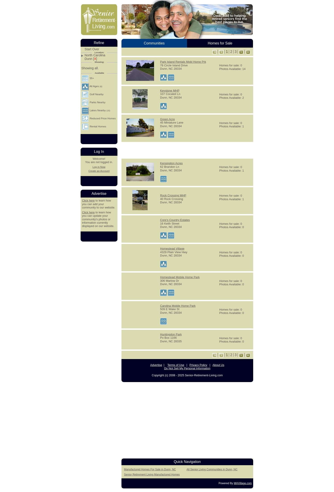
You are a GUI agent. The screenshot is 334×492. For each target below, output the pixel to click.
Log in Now (98, 167)
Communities (154, 43)
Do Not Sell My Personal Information (187, 368)
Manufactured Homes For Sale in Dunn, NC (150, 469)
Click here (88, 200)
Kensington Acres (171, 163)
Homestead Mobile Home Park (180, 277)
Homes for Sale (220, 43)
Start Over (92, 49)
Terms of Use (175, 365)
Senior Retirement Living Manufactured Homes (152, 474)
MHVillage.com (243, 483)
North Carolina (95, 55)
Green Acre (167, 119)
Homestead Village (172, 248)
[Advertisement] (187, 150)
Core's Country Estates (175, 220)
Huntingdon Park (171, 334)
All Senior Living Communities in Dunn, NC (212, 469)
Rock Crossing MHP (173, 195)
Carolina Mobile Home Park (178, 305)
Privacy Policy (198, 365)
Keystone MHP (170, 90)
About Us (218, 365)
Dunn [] (91, 59)
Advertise (156, 365)
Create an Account (99, 171)
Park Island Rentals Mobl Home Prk (183, 61)
